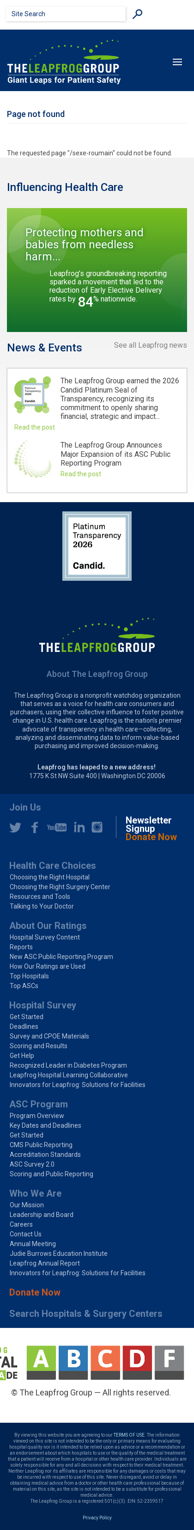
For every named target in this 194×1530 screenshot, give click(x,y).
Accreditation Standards (45, 1154)
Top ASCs (24, 985)
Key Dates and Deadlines (45, 1125)
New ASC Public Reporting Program (61, 956)
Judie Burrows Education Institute (59, 1253)
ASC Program (38, 1104)
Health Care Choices (52, 865)
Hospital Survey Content (45, 937)
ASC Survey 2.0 (32, 1164)
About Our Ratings (48, 925)
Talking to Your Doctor (42, 906)
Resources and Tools (40, 896)
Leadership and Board (41, 1214)
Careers (21, 1224)
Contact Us (26, 1234)
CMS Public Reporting (41, 1145)
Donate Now (35, 1292)
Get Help (22, 1055)
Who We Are (35, 1193)
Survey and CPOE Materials (49, 1036)
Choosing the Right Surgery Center (60, 887)
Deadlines (24, 1026)
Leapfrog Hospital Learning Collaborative (69, 1075)
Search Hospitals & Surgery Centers (86, 1313)
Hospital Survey (42, 1005)
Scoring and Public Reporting (51, 1174)
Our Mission (27, 1205)
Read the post (34, 427)
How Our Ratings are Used (47, 966)
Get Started (26, 1016)
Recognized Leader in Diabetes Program (68, 1065)
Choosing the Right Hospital (50, 877)
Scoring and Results (38, 1046)
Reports (21, 947)
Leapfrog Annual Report (45, 1263)
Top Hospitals (29, 976)
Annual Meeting (33, 1243)
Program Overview (37, 1115)
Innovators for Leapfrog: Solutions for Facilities (78, 1084)
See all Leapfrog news (150, 345)
